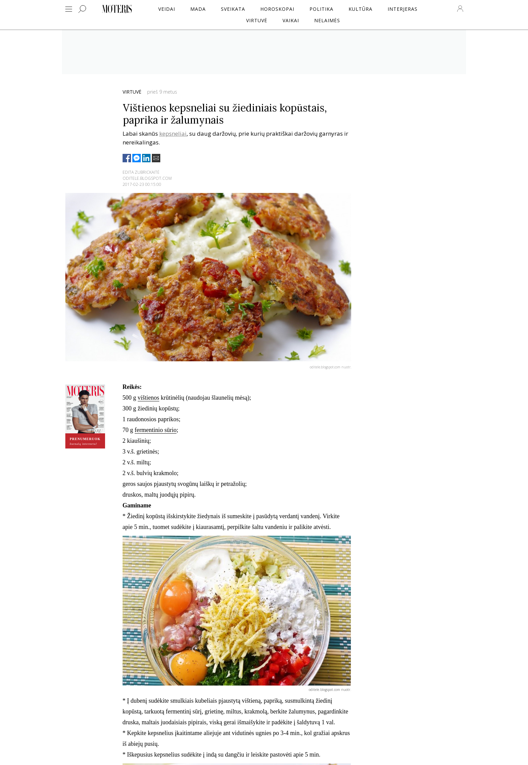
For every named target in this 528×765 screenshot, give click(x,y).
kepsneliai (173, 133)
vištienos (148, 397)
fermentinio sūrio (155, 430)
